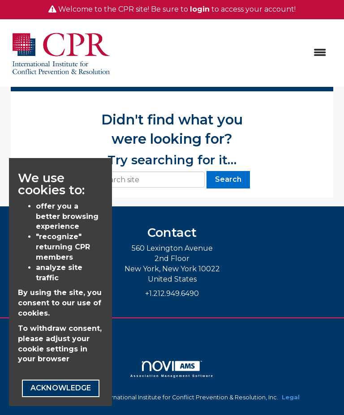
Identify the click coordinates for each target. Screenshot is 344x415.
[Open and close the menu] (225, 53)
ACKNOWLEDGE (60, 388)
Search (228, 179)
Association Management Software (172, 369)
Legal (291, 397)
